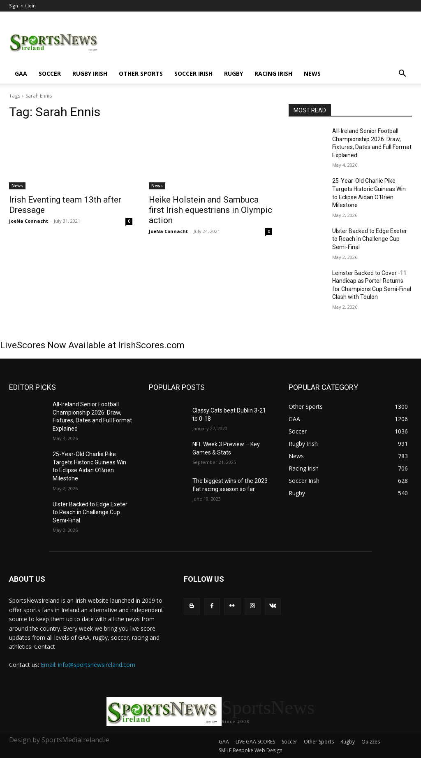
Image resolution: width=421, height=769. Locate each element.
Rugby (233, 73)
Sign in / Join (22, 5)
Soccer (50, 73)
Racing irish (273, 73)
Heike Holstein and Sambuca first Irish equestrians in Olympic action (210, 210)
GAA (21, 73)
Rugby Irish (89, 73)
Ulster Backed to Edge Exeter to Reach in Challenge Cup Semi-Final (369, 239)
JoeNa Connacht (28, 221)
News (312, 73)
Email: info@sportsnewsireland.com (88, 665)
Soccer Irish (193, 73)
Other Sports (141, 73)
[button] (402, 74)
